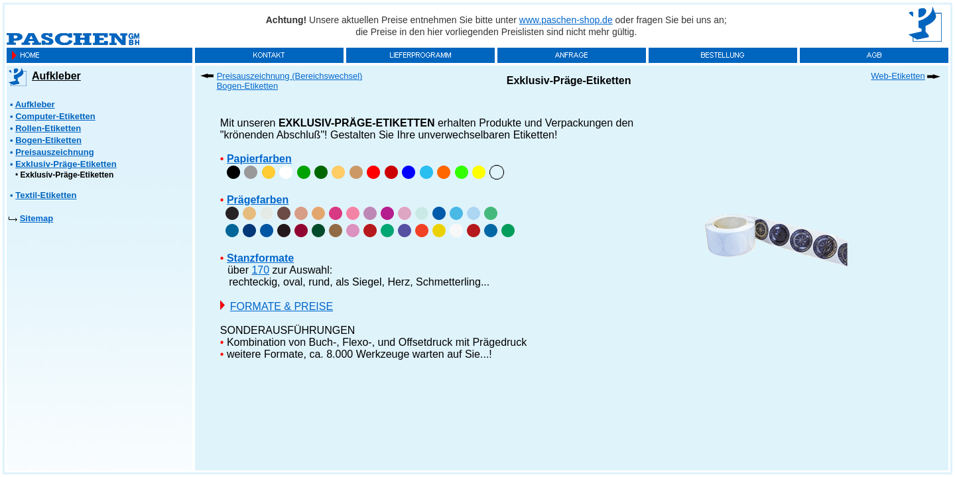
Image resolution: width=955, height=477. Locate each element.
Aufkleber (56, 75)
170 (260, 270)
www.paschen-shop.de (566, 20)
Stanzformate (260, 258)
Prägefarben (257, 199)
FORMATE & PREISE (281, 306)
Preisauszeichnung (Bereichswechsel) (290, 76)
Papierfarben (259, 158)
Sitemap (37, 218)
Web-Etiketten (897, 76)
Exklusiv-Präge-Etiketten (67, 175)
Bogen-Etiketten (248, 86)
